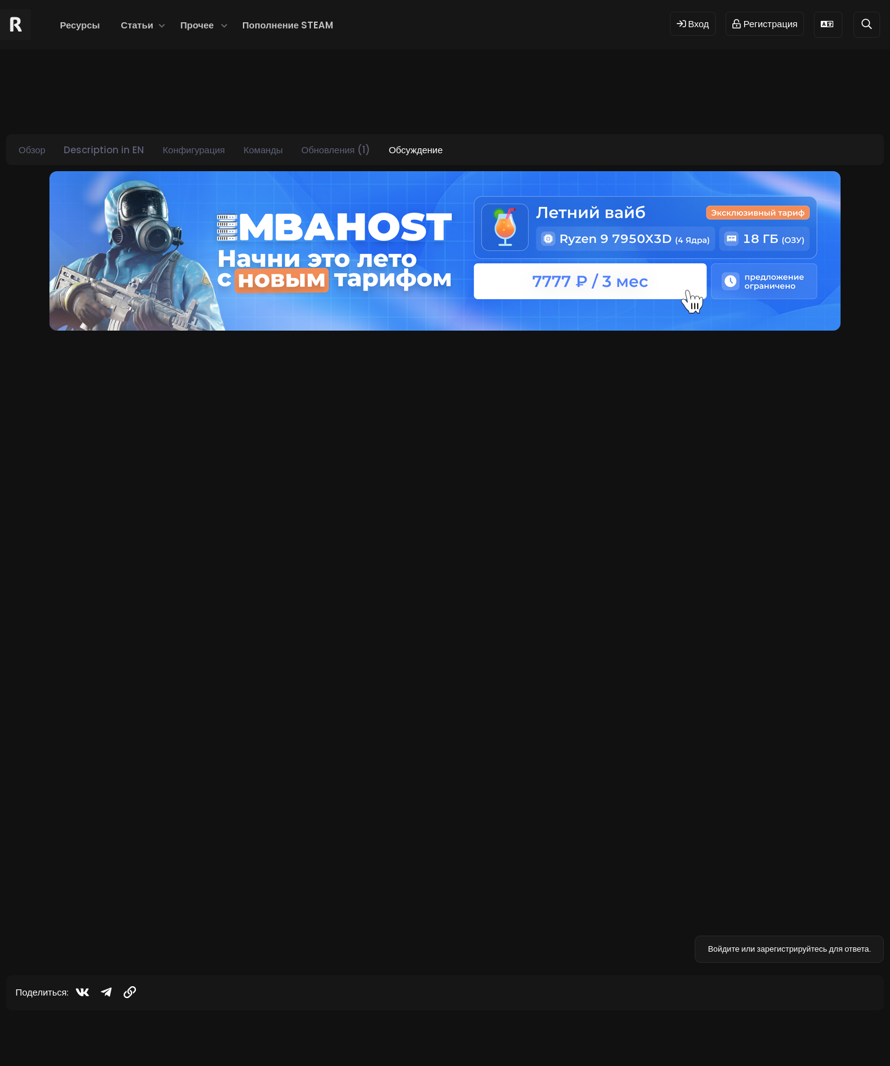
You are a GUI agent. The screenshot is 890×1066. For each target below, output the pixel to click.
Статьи (137, 25)
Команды (263, 149)
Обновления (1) (336, 149)
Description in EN (104, 149)
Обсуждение (416, 149)
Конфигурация (194, 149)
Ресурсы (80, 25)
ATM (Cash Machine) (155, 402)
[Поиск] (867, 24)
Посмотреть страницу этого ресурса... (188, 558)
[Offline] (81, 393)
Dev (486, 1037)
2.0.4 (118, 680)
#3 (869, 822)
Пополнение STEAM (287, 25)
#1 (870, 347)
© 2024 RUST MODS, (438, 1037)
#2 (869, 625)
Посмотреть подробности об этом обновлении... (210, 755)
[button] (162, 25)
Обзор (32, 149)
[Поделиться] (852, 348)
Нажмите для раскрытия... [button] (491, 521)
